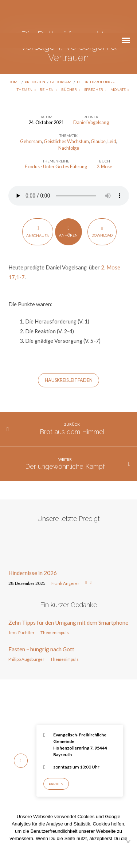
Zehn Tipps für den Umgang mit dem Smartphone (68, 589)
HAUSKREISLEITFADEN (69, 347)
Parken (56, 751)
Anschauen (38, 198)
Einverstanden (38, 831)
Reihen (48, 56)
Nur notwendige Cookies (88, 831)
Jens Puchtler (21, 599)
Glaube (98, 108)
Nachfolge (68, 115)
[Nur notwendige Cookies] (128, 809)
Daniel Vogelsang (91, 89)
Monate (119, 56)
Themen (26, 56)
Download (102, 198)
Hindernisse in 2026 (32, 540)
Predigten (35, 49)
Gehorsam (60, 49)
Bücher (70, 56)
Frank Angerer (65, 550)
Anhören (68, 198)
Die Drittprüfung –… (97, 49)
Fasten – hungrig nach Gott (41, 616)
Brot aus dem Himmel (72, 399)
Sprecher (95, 56)
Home (14, 49)
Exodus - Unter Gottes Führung (56, 134)
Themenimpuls (54, 599)
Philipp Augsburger (26, 626)
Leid (111, 108)
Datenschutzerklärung (78, 820)
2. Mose (104, 134)
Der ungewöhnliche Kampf (65, 433)
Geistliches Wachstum (66, 108)
